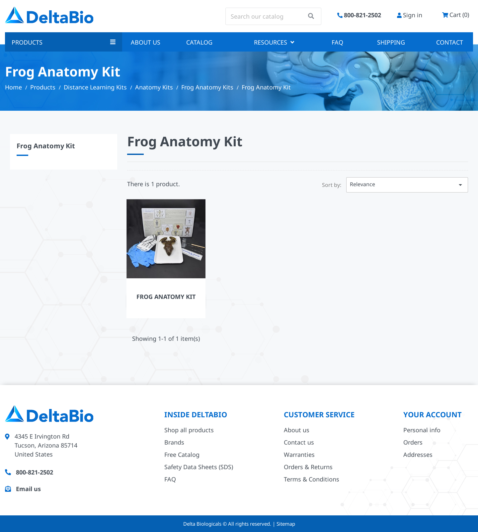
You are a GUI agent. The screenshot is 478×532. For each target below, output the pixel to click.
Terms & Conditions (311, 479)
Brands (174, 442)
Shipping (391, 42)
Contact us (299, 442)
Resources (274, 42)
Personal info (421, 430)
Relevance (407, 185)
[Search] (273, 16)
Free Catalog (181, 455)
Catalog (199, 42)
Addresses (418, 455)
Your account (432, 414)
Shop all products (189, 430)
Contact (449, 42)
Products (64, 42)
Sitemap (286, 523)
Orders (413, 442)
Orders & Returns (308, 467)
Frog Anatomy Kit (46, 145)
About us (145, 42)
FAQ (337, 42)
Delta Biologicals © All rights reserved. (228, 523)
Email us (28, 489)
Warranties (299, 455)
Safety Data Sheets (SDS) (198, 467)
